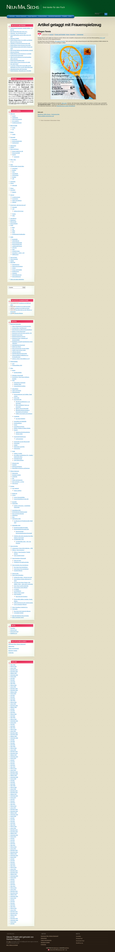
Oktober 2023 (13, 707)
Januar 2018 (13, 789)
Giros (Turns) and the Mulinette (21, 585)
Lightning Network (16, 352)
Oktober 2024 (13, 692)
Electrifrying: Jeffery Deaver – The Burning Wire (48, 114)
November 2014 (14, 852)
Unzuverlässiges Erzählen (19, 386)
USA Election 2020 (16, 518)
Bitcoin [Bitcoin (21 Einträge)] (20, 83)
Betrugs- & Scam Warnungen (18, 331)
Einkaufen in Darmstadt (17, 375)
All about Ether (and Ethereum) (19, 328)
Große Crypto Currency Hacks (19, 350)
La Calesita (16, 589)
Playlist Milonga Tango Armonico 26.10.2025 (20, 45)
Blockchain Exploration (15, 324)
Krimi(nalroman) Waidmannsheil (19, 512)
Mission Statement (14, 471)
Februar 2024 (13, 702)
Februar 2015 (13, 847)
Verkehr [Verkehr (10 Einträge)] (19, 103)
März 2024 (12, 700)
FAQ (13, 478)
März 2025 (12, 683)
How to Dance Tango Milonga (20, 587)
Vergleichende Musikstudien (18, 234)
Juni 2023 (12, 710)
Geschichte (12, 181)
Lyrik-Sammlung (19, 438)
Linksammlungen (16, 392)
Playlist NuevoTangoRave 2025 (17, 60)
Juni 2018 (12, 782)
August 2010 (13, 921)
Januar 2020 (13, 750)
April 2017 (12, 802)
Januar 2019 (13, 770)
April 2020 (12, 744)
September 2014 (14, 855)
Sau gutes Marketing (20, 418)
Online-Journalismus (17, 200)
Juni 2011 (12, 916)
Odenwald (14, 185)
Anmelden (12, 628)
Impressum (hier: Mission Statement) (17, 644)
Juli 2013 (12, 879)
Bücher (12, 132)
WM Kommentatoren (17, 466)
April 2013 (12, 884)
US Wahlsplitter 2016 (19, 539)
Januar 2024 (13, 703)
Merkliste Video (17, 384)
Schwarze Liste (15, 463)
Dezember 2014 (14, 850)
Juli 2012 (12, 899)
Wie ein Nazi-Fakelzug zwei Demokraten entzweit (21, 50)
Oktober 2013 (13, 874)
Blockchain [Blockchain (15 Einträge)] (29, 83)
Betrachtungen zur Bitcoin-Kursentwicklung (22, 329)
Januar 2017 (13, 807)
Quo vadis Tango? (14, 64)
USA (13, 178)
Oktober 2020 (13, 736)
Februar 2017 (13, 806)
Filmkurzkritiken (14, 361)
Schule (13, 127)
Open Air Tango (17, 560)
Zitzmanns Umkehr (14, 38)
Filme (13, 380)
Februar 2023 (13, 714)
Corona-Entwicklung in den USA (21, 499)
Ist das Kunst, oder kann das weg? (18, 205)
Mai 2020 (12, 743)
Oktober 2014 (13, 853)
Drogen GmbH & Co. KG (17, 151)
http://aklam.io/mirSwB (12, 945)
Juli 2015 (12, 838)
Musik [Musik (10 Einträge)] (23, 94)
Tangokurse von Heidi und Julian (23, 306)
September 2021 (14, 721)
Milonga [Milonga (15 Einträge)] (17, 94)
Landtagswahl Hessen (17, 246)
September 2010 (14, 920)
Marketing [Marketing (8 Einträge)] (11, 94)
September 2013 (14, 876)
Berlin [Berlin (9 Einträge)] (31, 80)
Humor (67, 34)
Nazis (13, 249)
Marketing (14, 273)
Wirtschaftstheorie (16, 276)
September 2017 (14, 795)
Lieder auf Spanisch (16, 390)
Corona (14, 495)
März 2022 (12, 717)
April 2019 (12, 765)
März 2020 (12, 746)
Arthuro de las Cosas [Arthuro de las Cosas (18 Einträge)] (22, 81)
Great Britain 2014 (16, 510)
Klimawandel (13, 221)
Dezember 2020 (14, 732)
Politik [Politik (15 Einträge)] (27, 96)
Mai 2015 (12, 841)
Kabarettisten (15, 388)
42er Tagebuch (15, 488)
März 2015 (12, 845)
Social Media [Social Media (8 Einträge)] (18, 98)
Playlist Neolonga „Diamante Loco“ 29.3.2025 (20, 70)
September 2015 (14, 835)
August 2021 (13, 722)
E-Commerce (15, 198)
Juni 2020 (12, 741)
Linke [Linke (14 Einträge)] (30, 93)
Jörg (11, 313)
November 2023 (14, 705)
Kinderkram (13, 220)
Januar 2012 (13, 910)
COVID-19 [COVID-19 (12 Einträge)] (16, 87)
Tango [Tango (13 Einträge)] (30, 98)
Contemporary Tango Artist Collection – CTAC (22, 548)
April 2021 (12, 726)
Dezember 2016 (14, 809)
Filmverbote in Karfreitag (19, 382)
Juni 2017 (12, 799)
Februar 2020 (13, 748)
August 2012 (13, 898)
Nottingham (15, 515)
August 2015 (13, 836)
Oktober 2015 (13, 833)
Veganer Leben (19, 433)
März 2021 (12, 727)
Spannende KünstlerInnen (20, 436)
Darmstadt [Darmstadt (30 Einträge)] (27, 87)
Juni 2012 (12, 901)
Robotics (14, 192)
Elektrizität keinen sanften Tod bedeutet (66, 106)
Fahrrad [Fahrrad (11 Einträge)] (20, 89)
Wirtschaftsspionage (17, 274)
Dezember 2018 (14, 772)
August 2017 (13, 797)
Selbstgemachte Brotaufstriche (23, 432)
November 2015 (14, 831)
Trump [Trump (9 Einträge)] (19, 102)
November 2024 (14, 690)
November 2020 (14, 734)
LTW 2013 (14, 247)
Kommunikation (14, 223)
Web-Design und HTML (19, 446)
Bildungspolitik (13, 125)
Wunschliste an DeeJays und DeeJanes (21, 468)
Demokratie (15, 239)
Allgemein (12, 113)
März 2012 (12, 906)
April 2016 (12, 823)
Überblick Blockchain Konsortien (19, 353)
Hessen (12, 183)
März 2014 (12, 865)
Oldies (13, 230)
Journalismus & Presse (19, 426)
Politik (11, 237)
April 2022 (12, 715)
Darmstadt (12, 137)
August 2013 (13, 877)
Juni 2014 (12, 860)
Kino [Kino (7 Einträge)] (12, 92)
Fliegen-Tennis (44, 31)
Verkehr (12, 260)
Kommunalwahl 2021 (17, 141)
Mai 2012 (12, 903)
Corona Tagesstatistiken (19, 497)
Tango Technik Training (19, 555)
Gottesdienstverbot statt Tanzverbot (18, 69)
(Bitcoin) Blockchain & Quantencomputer (21, 326)
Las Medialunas (17, 591)
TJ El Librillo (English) (18, 612)
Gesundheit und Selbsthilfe (20, 421)
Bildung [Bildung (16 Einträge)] (12, 83)
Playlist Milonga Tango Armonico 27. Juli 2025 (20, 53)
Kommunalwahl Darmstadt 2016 (21, 529)
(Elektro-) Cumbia (18, 453)
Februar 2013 (13, 887)
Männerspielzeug (53, 120)
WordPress (67, 948)
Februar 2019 (13, 768)
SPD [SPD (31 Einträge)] (24, 98)
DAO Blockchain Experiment (18, 345)
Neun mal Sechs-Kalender (18, 513)
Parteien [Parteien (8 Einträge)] (14, 96)
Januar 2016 (13, 828)
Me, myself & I (15, 121)
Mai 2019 (12, 763)
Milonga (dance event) (19, 592)
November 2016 (14, 811)
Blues (13, 227)
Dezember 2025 (14, 669)
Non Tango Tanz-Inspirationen (21, 567)
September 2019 (14, 756)
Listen (11, 368)
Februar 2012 (13, 908)
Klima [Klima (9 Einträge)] (16, 92)
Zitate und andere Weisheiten (17, 279)
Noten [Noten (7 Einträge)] (10, 96)
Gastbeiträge (15, 117)
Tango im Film (15, 573)
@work (14, 116)
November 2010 (14, 918)
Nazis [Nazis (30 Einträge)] (29, 94)
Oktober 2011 (13, 915)
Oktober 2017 (13, 794)
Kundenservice (15, 271)
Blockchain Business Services (18, 336)
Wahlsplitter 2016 (16, 525)
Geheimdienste (15, 240)
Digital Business (15, 264)
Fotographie (15, 503)
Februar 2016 (13, 826)
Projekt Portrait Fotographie (16, 55)
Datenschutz (13, 145)
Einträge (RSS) (52, 949)
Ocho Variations (17, 594)
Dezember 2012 (14, 891)
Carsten (51, 34)
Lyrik (13, 209)
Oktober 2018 (13, 775)
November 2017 (14, 792)
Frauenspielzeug (47, 120)
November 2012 (14, 893)
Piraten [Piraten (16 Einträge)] (20, 96)
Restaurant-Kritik (16, 153)
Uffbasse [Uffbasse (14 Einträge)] (25, 102)
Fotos (11, 164)
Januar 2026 (13, 668)
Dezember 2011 (14, 911)
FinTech (14, 268)
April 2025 (12, 681)
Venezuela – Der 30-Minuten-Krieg (18, 33)
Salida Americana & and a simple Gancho (23, 602)
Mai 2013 (12, 882)
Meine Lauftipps (17, 490)
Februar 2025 (13, 685)
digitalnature (56, 948)
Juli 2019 (12, 760)
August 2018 (13, 778)
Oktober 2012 (13, 894)
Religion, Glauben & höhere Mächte (22, 428)
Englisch (12, 147)
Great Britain (15, 173)
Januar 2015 (13, 848)
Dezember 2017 (14, 790)
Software (14, 202)
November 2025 (14, 671)
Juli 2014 (12, 859)
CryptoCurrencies (16, 197)
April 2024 (12, 698)
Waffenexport (15, 254)
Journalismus (13, 218)
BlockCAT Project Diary (17, 334)
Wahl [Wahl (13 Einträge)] (24, 103)
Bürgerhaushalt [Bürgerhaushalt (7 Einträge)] (12, 84)
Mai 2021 (12, 724)
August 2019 (13, 758)
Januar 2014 (13, 869)
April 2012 (12, 904)
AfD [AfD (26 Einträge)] (11, 81)
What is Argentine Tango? (18, 617)
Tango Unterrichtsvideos (17, 575)
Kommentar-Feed (14, 631)
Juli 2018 (12, 780)
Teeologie (14, 464)
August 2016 (13, 816)
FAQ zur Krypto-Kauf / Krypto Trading (20, 348)
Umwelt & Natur (16, 251)
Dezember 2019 (14, 751)
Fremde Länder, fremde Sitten (17, 166)
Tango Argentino (14, 259)
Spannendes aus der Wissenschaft (22, 441)
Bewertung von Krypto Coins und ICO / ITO (22, 333)
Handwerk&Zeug (18, 423)
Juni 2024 (12, 695)
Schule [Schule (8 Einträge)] (12, 98)
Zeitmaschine (17, 448)
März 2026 (12, 664)
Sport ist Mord (13, 257)
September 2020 (14, 738)
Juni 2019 (12, 761)
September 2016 (14, 814)
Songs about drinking (19, 460)
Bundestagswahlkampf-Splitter (21, 527)
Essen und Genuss (14, 149)
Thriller (14, 134)
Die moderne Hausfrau (60, 41)
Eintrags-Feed (13, 630)
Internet (12, 195)
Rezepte (14, 154)
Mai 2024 (12, 697)
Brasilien (14, 170)
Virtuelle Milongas (18, 570)
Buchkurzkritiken (18, 372)
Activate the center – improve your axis (23, 577)
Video (13, 215)
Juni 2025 (12, 678)
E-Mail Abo (14, 476)
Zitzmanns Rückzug (14, 52)
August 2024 (13, 693)
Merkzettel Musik (18, 458)
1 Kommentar (79, 34)
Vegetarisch (16, 156)
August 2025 (13, 676)
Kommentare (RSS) (61, 949)
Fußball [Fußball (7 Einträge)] (31, 89)
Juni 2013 (12, 881)
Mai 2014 (12, 862)
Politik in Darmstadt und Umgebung (24, 413)
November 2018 (14, 773)
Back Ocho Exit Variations (21, 596)
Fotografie (14, 207)
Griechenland (15, 175)
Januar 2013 (13, 889)
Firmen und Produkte (60, 34)
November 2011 (14, 913)
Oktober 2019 (13, 755)
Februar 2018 (13, 787)
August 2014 (13, 857)
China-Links (16, 397)
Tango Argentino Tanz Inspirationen (20, 565)
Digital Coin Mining (16, 346)
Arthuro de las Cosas (18, 211)
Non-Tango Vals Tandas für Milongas (22, 611)
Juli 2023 (12, 709)
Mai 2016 (12, 821)
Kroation (14, 177)
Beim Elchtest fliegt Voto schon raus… (19, 31)
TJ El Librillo (15, 609)
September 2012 (14, 896)
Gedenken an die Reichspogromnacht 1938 (20, 43)
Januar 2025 (13, 686)
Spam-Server (15, 483)
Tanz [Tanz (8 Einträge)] (27, 100)
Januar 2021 (13, 731)
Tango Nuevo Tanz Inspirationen (21, 569)
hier (10, 941)
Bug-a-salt (102, 37)
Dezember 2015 (14, 830)
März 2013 (12, 886)
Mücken (58, 120)
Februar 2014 (13, 867)
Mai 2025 (12, 680)
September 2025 (14, 675)
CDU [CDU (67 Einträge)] (20, 84)
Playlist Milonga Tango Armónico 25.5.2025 (20, 62)
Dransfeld (14, 501)
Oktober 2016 (13, 812)
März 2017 (12, 804)
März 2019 (12, 767)
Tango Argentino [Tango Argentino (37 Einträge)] (17, 100)
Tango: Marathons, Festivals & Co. (20, 607)
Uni (13, 129)
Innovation (72, 34)
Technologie (16, 443)
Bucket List (14, 493)
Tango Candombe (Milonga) (20, 604)
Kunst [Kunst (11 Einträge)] (25, 93)
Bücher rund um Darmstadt (22, 408)
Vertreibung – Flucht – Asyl (18, 252)
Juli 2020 (12, 739)
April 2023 (12, 712)
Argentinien (15, 168)
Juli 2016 (12, 818)
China (13, 171)
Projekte (12, 486)
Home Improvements (17, 119)
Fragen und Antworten (17, 480)
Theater (14, 214)
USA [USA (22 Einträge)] (13, 103)
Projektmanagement (17, 122)
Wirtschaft (12, 262)
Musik (11, 225)
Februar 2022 (13, 719)
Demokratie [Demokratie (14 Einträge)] (13, 89)
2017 (13, 363)
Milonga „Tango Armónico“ (18, 550)
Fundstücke (16, 416)
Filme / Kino (13, 159)
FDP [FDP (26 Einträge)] (26, 89)
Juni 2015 (12, 840)
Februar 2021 (13, 729)
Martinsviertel (15, 142)
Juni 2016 (12, 819)
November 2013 (14, 872)
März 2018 (12, 785)
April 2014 (12, 864)
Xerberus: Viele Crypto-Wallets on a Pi (21, 358)
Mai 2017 (12, 801)
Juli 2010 (12, 923)
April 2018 (12, 784)
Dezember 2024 (14, 688)
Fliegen (42, 120)
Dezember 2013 (14, 870)
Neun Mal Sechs (22, 7)
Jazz (13, 229)
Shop (13, 517)
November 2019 (14, 753)
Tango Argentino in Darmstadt (19, 558)
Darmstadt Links (17, 399)
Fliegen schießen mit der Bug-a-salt (46, 116)
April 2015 (12, 843)
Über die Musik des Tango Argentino (20, 615)
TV (12, 161)
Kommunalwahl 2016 (17, 242)
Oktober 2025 (13, 673)
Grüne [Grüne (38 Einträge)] (13, 91)
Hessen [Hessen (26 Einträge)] (22, 91)
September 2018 (14, 777)
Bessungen (14, 139)
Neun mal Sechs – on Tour (18, 481)
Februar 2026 (13, 666)
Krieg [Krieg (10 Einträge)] (20, 93)
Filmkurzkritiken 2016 (17, 365)
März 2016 (12, 824)
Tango (13, 232)
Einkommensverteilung (17, 266)
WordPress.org (13, 633)
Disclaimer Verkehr (16, 475)
